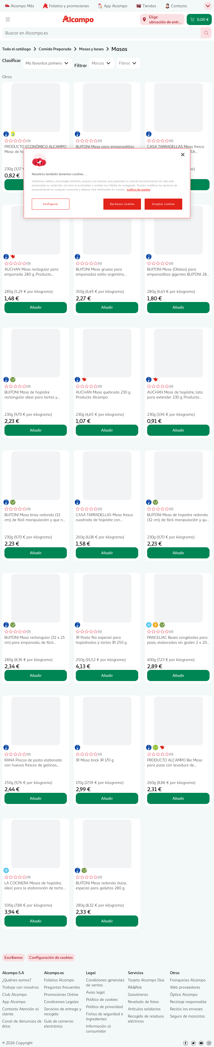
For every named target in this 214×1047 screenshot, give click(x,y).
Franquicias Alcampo (188, 979)
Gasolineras (138, 994)
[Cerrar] (183, 154)
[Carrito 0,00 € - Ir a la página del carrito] (199, 19)
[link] (51, 957)
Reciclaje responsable (188, 1001)
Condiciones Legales (61, 1001)
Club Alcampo (14, 994)
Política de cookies (102, 999)
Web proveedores (185, 987)
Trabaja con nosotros (20, 987)
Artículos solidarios (144, 1008)
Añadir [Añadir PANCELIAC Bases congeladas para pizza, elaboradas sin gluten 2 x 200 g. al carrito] (178, 675)
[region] (107, 183)
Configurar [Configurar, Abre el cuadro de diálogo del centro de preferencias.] (50, 204)
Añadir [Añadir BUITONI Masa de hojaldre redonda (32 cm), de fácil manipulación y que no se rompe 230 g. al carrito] (178, 552)
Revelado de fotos (143, 1001)
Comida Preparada (55, 48)
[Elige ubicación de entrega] (162, 19)
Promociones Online (61, 994)
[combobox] (101, 33)
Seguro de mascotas (187, 1016)
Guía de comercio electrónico (59, 1023)
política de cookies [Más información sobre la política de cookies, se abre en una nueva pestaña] (138, 189)
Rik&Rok (135, 987)
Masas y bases (91, 48)
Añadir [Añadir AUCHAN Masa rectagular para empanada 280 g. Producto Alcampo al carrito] (36, 307)
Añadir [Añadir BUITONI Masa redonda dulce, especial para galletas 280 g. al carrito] (107, 921)
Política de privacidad (104, 1006)
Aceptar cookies (163, 204)
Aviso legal (95, 992)
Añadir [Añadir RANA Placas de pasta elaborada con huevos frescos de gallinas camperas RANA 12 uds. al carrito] (36, 798)
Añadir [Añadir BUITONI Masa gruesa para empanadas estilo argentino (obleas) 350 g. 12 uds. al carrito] (107, 307)
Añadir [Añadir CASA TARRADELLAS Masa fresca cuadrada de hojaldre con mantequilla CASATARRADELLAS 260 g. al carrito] (107, 552)
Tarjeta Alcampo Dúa (146, 979)
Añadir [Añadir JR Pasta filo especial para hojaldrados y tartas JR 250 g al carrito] (107, 675)
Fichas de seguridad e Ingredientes (104, 1016)
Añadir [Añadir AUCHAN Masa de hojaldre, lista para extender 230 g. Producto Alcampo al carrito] (178, 430)
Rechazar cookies (122, 204)
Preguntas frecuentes (62, 987)
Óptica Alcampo (184, 994)
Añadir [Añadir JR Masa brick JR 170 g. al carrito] (107, 798)
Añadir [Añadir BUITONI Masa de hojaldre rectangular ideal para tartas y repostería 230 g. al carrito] (36, 430)
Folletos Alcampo (59, 979)
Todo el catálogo (16, 48)
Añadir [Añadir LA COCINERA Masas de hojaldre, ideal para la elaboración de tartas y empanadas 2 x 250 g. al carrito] (36, 921)
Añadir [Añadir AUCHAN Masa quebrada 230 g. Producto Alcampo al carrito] (107, 430)
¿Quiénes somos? (16, 979)
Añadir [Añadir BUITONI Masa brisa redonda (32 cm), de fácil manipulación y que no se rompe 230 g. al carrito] (36, 552)
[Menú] (7, 19)
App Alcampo (14, 1001)
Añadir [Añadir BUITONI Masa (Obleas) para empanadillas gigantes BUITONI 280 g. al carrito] (178, 307)
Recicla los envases (186, 1008)
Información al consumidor (98, 1028)
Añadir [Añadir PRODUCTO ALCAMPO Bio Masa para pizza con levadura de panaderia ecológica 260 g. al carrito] (178, 798)
